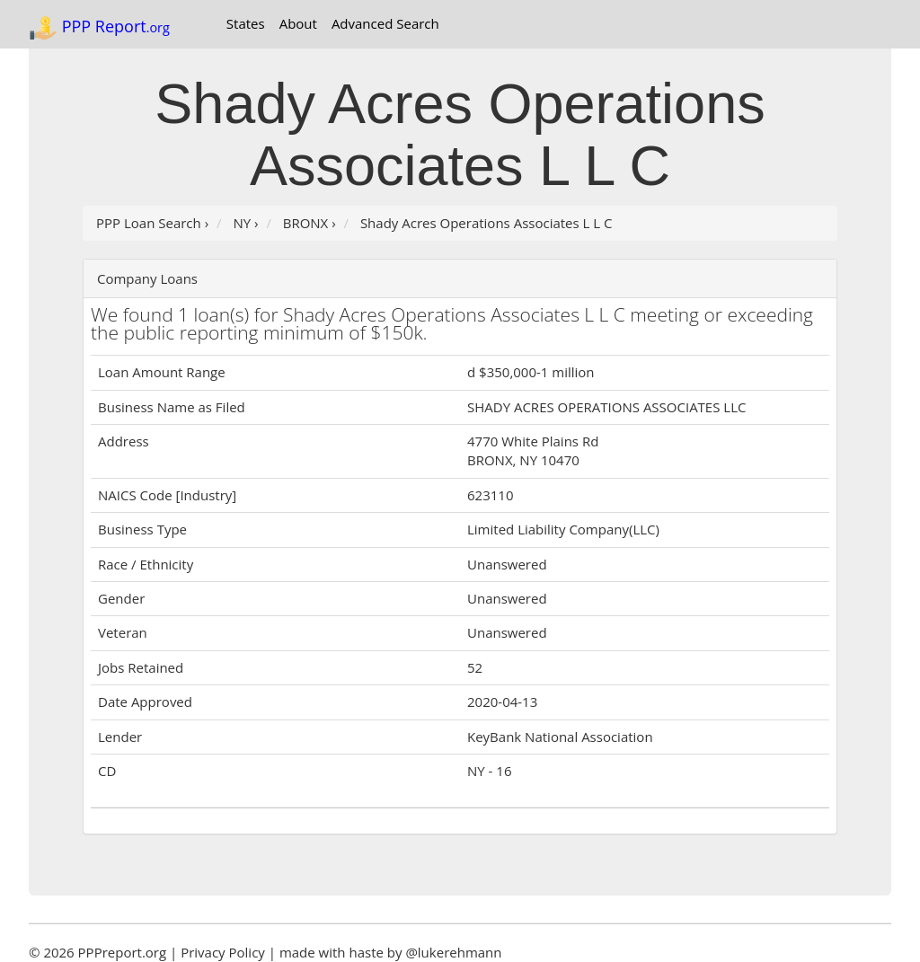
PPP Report (99, 27)
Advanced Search (385, 23)
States (245, 23)
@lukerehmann (453, 952)
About (298, 23)
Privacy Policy (223, 952)
